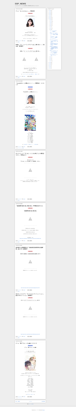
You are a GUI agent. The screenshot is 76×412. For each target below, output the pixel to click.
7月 (50, 26)
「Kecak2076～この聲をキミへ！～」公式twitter (30, 144)
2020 (50, 18)
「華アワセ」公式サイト (30, 394)
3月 (50, 58)
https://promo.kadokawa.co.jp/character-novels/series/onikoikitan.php (30, 238)
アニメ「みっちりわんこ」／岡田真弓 (25, 11)
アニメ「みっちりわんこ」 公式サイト (30, 38)
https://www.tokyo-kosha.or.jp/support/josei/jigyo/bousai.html (30, 287)
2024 (50, 13)
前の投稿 (43, 401)
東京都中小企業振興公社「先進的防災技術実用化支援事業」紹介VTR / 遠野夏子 (54, 48)
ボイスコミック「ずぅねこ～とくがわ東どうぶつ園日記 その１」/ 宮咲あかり (54, 41)
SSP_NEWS (20, 4)
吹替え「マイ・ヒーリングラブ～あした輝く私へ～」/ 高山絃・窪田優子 (54, 34)
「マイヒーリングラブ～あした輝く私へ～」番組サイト (30, 74)
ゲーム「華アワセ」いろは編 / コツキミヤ (26, 343)
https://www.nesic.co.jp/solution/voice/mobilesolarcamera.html (30, 334)
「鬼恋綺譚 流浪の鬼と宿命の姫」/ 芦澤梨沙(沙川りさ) (29, 205)
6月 (50, 28)
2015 (50, 66)
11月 (51, 21)
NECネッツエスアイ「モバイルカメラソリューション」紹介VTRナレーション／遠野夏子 (54, 51)
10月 (51, 22)
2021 (50, 17)
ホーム (31, 401)
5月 (50, 29)
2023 (50, 14)
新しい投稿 (18, 401)
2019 (50, 62)
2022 (50, 16)
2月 (50, 59)
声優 (18, 77)
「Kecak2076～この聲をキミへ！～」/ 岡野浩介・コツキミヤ (53, 37)
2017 (50, 65)
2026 (50, 10)
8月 (50, 25)
